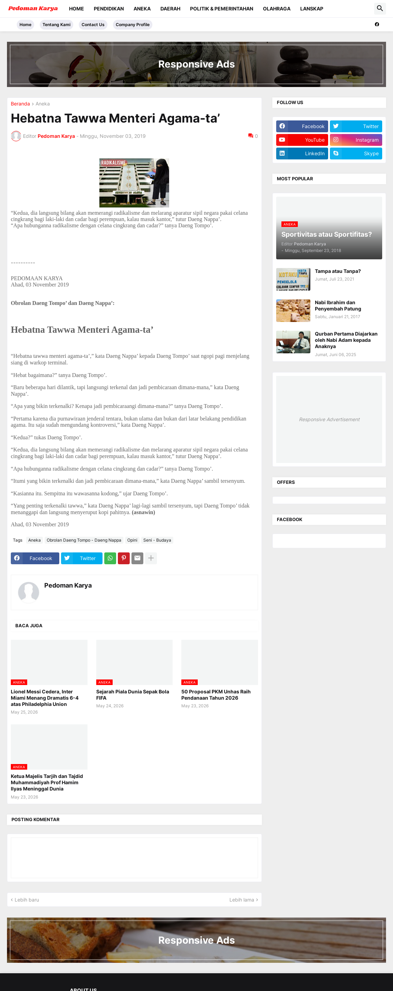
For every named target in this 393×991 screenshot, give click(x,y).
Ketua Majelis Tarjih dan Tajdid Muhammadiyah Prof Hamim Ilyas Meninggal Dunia (47, 782)
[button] (380, 9)
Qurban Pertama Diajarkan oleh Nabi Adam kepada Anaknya (346, 340)
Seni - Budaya (157, 540)
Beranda (20, 104)
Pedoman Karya (68, 585)
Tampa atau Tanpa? (338, 271)
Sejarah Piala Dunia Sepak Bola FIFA (132, 695)
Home (76, 8)
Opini (132, 540)
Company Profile (133, 24)
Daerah (170, 8)
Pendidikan (109, 8)
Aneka (142, 8)
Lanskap (311, 8)
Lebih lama (241, 900)
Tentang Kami (56, 24)
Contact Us (93, 24)
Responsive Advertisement (329, 419)
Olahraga (276, 8)
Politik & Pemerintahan (221, 8)
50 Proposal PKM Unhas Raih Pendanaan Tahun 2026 (216, 695)
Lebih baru (27, 900)
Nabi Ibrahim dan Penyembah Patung (338, 305)
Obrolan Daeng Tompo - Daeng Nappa (84, 540)
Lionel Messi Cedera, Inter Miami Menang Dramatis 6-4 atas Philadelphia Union (44, 698)
